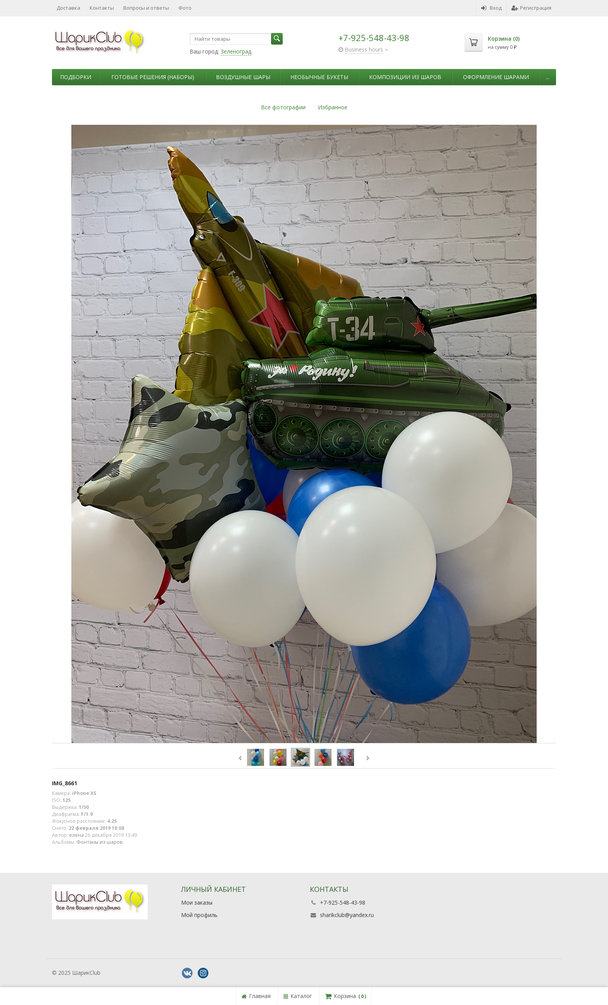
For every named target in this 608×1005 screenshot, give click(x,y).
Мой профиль (199, 915)
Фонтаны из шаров (99, 842)
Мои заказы (196, 902)
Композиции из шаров (405, 77)
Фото (185, 7)
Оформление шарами (496, 77)
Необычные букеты (319, 77)
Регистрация (531, 7)
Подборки (75, 77)
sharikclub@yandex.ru (347, 915)
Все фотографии (283, 107)
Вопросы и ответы (146, 7)
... (547, 77)
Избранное (332, 107)
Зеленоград (236, 51)
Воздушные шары (243, 77)
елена (76, 835)
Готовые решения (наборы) (152, 77)
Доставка (68, 7)
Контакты (102, 7)
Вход (491, 7)
